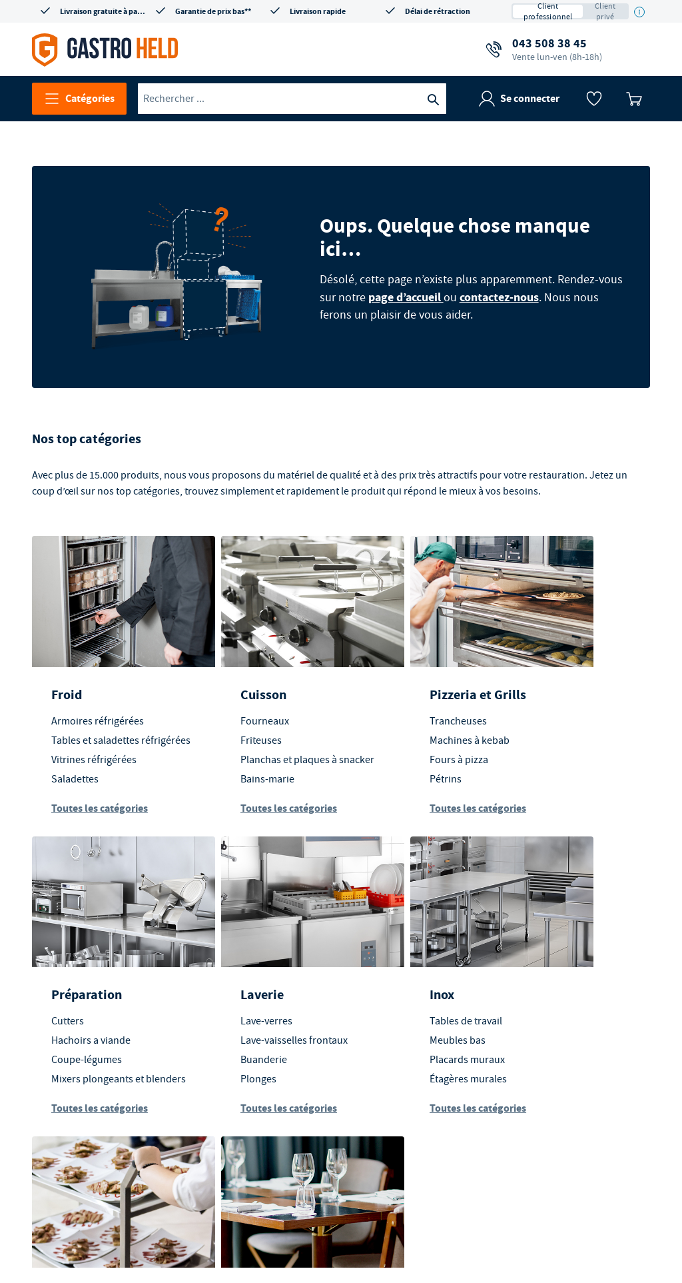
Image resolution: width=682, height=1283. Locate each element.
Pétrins (380, 767)
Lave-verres (78, 1028)
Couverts (541, 1083)
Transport (393, 1002)
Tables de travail (244, 1028)
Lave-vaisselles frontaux (105, 1047)
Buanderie (75, 1067)
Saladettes (75, 783)
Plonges (70, 1086)
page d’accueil (408, 291)
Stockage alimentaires (414, 1086)
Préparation (556, 683)
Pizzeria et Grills (412, 683)
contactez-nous (501, 291)
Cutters (537, 709)
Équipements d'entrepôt (419, 1067)
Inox (220, 1002)
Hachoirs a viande (560, 729)
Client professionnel (548, 11)
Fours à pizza (393, 748)
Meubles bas (236, 1047)
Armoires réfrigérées (98, 709)
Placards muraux (246, 1067)
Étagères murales (247, 1086)
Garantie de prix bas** (213, 11)
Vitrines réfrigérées (94, 764)
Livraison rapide (318, 11)
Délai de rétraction (437, 11)
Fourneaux (232, 709)
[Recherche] (433, 99)
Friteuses (229, 729)
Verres (535, 1102)
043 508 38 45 (557, 49)
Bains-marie (235, 783)
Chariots (383, 1047)
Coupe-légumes (556, 748)
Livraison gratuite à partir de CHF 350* (103, 11)
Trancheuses (393, 709)
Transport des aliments (416, 1028)
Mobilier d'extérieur (565, 1044)
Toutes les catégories (100, 813)
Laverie (73, 1002)
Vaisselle (540, 1063)
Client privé (605, 11)
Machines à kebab (404, 729)
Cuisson (231, 683)
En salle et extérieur (551, 1010)
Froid (67, 683)
